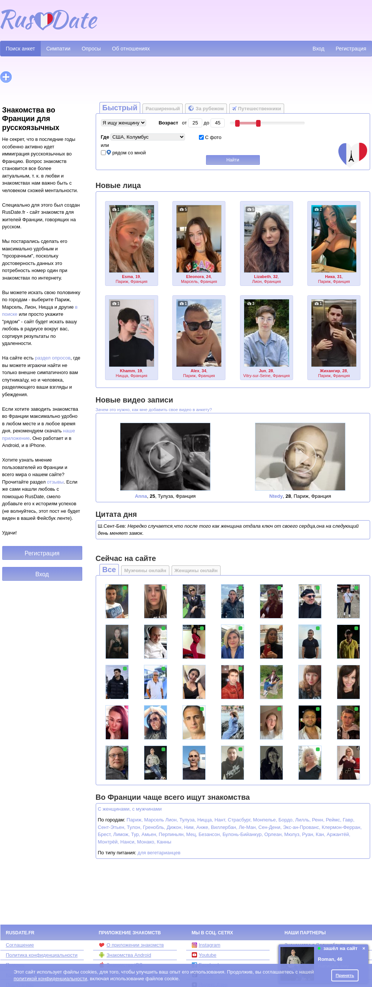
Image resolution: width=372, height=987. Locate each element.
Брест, (105, 834)
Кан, (321, 834)
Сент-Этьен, (112, 827)
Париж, (135, 820)
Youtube (204, 955)
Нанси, (128, 842)
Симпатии (58, 49)
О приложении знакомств (131, 945)
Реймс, (333, 820)
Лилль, (303, 820)
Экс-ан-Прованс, (301, 827)
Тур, (135, 834)
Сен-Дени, (270, 827)
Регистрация (351, 49)
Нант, (221, 820)
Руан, (308, 834)
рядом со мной (123, 152)
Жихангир (330, 370)
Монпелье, (265, 820)
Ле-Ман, (248, 827)
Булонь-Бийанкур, (242, 834)
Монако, (146, 842)
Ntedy (276, 496)
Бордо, (286, 820)
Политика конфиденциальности (42, 955)
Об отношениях (131, 49)
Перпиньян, (172, 834)
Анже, (202, 827)
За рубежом (206, 108)
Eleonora (195, 276)
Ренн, (318, 820)
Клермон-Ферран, (342, 827)
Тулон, (134, 827)
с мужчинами (147, 809)
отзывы (55, 482)
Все (109, 569)
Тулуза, (187, 820)
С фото (210, 137)
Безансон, (210, 834)
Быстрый (120, 108)
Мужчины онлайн (145, 570)
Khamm (127, 370)
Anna (141, 496)
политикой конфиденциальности (50, 978)
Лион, (171, 820)
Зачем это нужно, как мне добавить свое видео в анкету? (154, 409)
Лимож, (121, 834)
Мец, (191, 834)
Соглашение (20, 945)
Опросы (91, 49)
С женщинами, (114, 809)
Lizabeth (262, 276)
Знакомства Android (125, 955)
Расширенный (162, 108)
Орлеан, (273, 834)
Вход (319, 49)
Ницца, (205, 820)
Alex (195, 370)
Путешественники (256, 108)
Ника (330, 276)
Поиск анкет (20, 49)
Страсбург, (240, 820)
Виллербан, (224, 827)
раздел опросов (52, 358)
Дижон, (175, 827)
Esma (127, 276)
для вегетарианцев (159, 852)
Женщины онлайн (196, 570)
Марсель (154, 820)
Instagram (206, 945)
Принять (345, 975)
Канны (164, 842)
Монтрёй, (108, 842)
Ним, (189, 827)
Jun (262, 370)
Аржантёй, (338, 834)
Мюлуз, (292, 834)
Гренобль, (154, 827)
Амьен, (149, 834)
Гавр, (348, 820)
